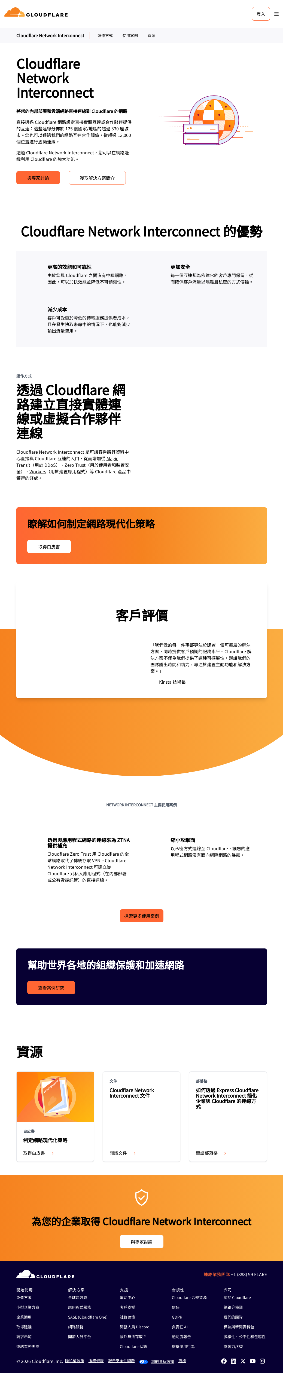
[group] (141, 640)
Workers (37, 471)
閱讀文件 (123, 1153)
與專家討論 (38, 177)
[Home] (36, 14)
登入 (261, 14)
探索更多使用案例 (141, 916)
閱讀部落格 (211, 1153)
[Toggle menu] (276, 14)
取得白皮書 (49, 546)
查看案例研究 (51, 987)
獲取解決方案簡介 (97, 177)
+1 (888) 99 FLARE (249, 1274)
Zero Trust (75, 465)
